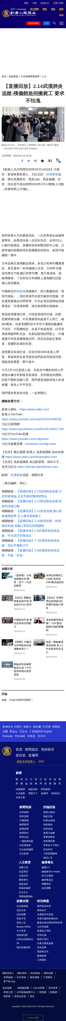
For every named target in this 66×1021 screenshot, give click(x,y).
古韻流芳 (23, 875)
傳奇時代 (41, 910)
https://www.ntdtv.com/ (34, 409)
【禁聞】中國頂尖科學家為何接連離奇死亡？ (22, 645)
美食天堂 (21, 918)
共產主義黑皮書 (45, 943)
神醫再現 (46, 884)
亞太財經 (24, 853)
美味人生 (21, 922)
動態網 (53, 992)
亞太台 (24, 731)
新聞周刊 (24, 833)
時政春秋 (48, 824)
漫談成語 (23, 884)
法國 (5, 731)
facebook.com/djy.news (40, 443)
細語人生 (48, 857)
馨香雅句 (23, 879)
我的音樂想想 (23, 947)
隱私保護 (48, 973)
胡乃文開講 (47, 875)
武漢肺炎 (52, 174)
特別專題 (43, 901)
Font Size (49, 160)
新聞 (19, 773)
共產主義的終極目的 (47, 918)
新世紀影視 (20, 996)
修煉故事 (41, 955)
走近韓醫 (46, 888)
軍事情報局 (49, 837)
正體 (55, 3)
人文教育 (25, 862)
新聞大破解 (49, 833)
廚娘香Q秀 (22, 935)
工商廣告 (41, 960)
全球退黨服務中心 (26, 992)
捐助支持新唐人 (26, 761)
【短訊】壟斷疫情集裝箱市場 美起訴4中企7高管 (23, 601)
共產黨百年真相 (45, 914)
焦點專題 (13, 76)
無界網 (6, 996)
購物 (41, 761)
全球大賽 (20, 797)
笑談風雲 (23, 871)
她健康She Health (51, 871)
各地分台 (45, 3)
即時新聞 (45, 789)
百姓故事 (41, 947)
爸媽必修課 (24, 888)
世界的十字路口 (51, 845)
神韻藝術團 (23, 988)
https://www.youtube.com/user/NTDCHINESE (32, 419)
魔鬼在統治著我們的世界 (50, 922)
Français (7, 736)
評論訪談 (49, 807)
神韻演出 (55, 793)
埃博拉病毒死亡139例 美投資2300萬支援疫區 (55, 579)
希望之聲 (8, 992)
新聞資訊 (31, 749)
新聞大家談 (49, 812)
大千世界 (21, 930)
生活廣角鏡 (22, 906)
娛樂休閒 (22, 901)
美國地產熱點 (26, 896)
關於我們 (22, 973)
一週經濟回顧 (26, 841)
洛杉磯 (37, 726)
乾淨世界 (53, 988)
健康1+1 (46, 867)
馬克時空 (48, 849)
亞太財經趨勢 (26, 849)
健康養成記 (47, 879)
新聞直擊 (24, 828)
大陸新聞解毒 (50, 853)
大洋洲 (46, 726)
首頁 (4, 76)
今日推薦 (20, 793)
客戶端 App (9, 981)
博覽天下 (33, 793)
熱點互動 (48, 816)
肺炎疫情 (19, 291)
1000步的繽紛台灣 (25, 941)
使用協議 (8, 977)
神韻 (26, 3)
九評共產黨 (43, 926)
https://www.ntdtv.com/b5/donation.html (31, 457)
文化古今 (23, 892)
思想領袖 (48, 828)
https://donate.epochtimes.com (37, 466)
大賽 (34, 3)
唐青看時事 (49, 841)
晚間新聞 (24, 824)
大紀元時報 (38, 988)
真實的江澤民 (44, 930)
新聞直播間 (34, 23)
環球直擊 (24, 816)
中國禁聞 (24, 820)
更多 (32, 996)
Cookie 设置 (33, 1018)
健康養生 (47, 862)
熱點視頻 (33, 789)
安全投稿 (21, 977)
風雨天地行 (43, 939)
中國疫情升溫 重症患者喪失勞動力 (23, 623)
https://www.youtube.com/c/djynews (25, 439)
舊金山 (13, 731)
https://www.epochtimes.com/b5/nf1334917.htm (33, 429)
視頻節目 (47, 749)
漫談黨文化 (43, 951)
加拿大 (27, 726)
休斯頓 (56, 726)
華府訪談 (24, 837)
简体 (61, 3)
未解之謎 (23, 867)
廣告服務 (34, 977)
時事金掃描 (49, 820)
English (47, 731)
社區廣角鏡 (25, 845)
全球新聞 (24, 812)
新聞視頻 (25, 807)
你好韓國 (21, 914)
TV (47, 23)
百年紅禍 (41, 935)
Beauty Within (24, 926)
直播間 (33, 755)
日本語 (31, 736)
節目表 (21, 755)
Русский (20, 736)
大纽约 (18, 726)
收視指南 (35, 973)
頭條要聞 (20, 789)
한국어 (41, 736)
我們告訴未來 (44, 906)
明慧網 (42, 992)
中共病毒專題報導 (30, 76)
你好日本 (21, 910)
